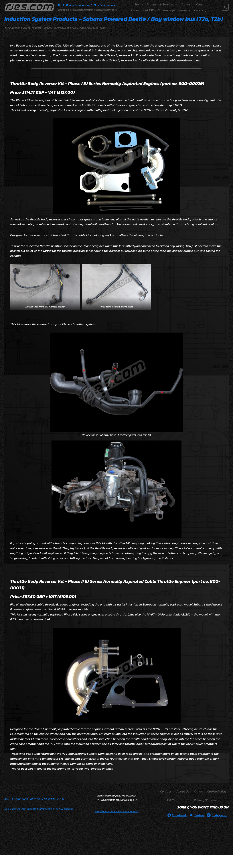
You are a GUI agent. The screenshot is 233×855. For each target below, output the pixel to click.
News (199, 4)
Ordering (200, 10)
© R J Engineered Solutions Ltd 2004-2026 (34, 798)
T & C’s (171, 800)
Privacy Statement (207, 800)
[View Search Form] (225, 7)
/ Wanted (117, 811)
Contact (186, 4)
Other (198, 791)
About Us (182, 791)
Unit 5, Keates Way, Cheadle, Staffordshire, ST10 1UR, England (38, 809)
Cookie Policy (216, 791)
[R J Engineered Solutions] (60, 7)
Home (139, 4)
